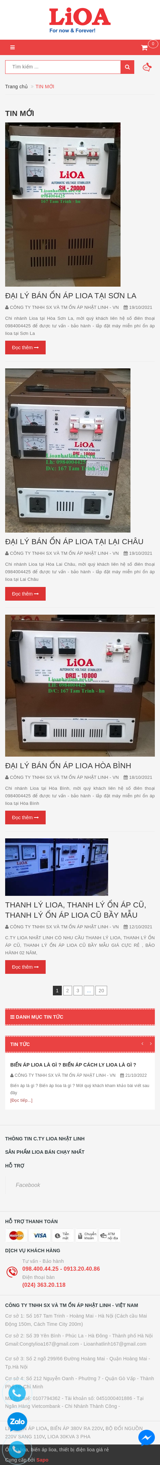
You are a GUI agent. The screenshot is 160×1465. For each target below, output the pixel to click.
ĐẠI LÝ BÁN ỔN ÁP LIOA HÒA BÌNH (68, 765)
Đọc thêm (25, 347)
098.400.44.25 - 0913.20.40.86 (61, 1269)
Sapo (42, 1460)
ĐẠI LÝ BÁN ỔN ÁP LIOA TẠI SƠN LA (70, 295)
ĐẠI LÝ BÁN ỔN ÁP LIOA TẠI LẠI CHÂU (74, 541)
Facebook (28, 1185)
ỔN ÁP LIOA (33, 1428)
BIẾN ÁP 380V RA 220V (76, 1428)
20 (101, 990)
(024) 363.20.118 (44, 1285)
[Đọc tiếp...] (21, 1100)
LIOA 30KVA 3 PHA (68, 1436)
